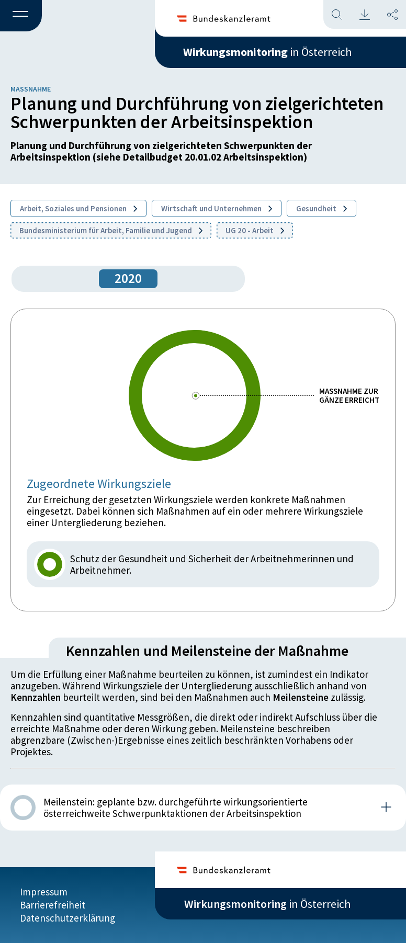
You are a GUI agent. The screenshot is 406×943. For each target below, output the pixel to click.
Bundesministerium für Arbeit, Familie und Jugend (110, 230)
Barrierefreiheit (52, 905)
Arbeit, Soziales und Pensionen (78, 208)
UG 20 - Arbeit (254, 230)
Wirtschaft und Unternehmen (216, 208)
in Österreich (267, 51)
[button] (21, 16)
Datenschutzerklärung (67, 918)
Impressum (43, 891)
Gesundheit (321, 208)
